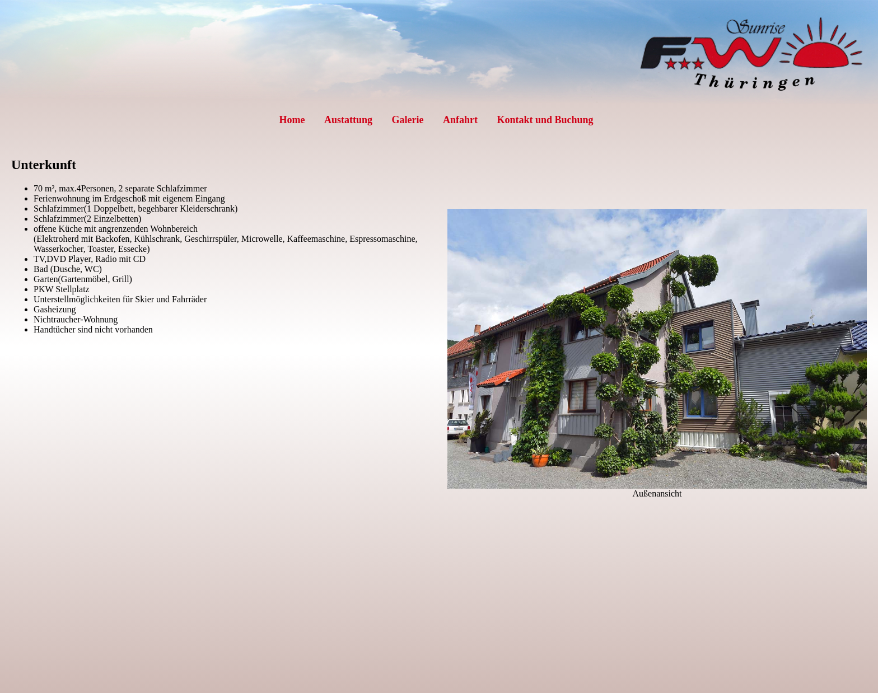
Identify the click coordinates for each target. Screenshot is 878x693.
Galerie (407, 119)
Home (292, 119)
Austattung (348, 119)
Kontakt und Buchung (545, 119)
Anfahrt (460, 119)
